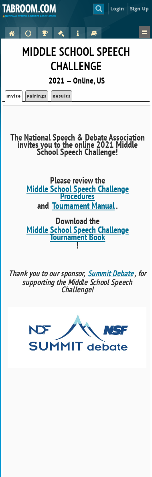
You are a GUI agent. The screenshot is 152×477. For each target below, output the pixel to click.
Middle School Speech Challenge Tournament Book (77, 233)
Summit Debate (110, 273)
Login (117, 8)
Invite (13, 96)
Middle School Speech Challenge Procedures (77, 192)
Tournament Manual (83, 205)
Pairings (37, 96)
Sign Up (139, 8)
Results (62, 96)
